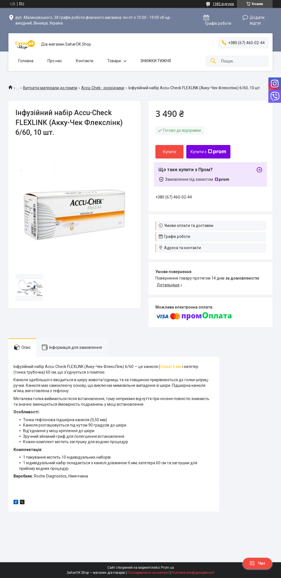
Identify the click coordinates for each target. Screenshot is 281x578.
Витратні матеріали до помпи (50, 88)
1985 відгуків (223, 4)
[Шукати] (213, 61)
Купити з (208, 151)
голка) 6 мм (171, 366)
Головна (25, 61)
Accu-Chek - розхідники (102, 88)
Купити (169, 151)
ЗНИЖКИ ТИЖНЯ (155, 61)
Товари (114, 61)
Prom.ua (167, 568)
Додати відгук (257, 20)
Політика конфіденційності (192, 573)
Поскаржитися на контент (148, 573)
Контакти (84, 61)
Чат (257, 563)
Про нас (54, 61)
